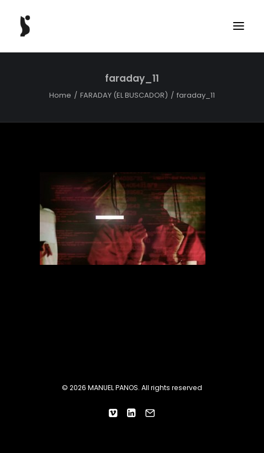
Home (60, 95)
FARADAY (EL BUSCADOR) (124, 95)
